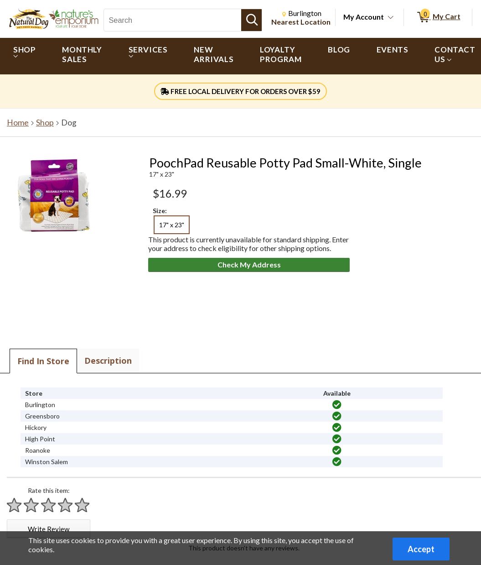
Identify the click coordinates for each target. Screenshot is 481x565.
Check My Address (249, 264)
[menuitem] (24, 56)
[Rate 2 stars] (31, 505)
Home (18, 122)
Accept (421, 549)
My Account (363, 16)
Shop (45, 122)
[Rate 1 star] (14, 505)
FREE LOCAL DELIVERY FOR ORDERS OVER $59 (240, 91)
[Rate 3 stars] (49, 505)
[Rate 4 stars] (65, 505)
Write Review (48, 529)
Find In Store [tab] (43, 361)
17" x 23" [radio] (171, 225)
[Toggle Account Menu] (390, 17)
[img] (336, 404)
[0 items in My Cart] (438, 17)
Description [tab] (108, 360)
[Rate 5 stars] (82, 505)
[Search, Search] (172, 20)
